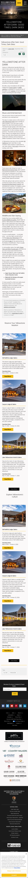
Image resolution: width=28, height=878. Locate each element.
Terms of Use (6, 721)
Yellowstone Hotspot (14, 35)
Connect (7, 35)
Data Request (10, 723)
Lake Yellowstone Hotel (8, 121)
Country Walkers (14, 829)
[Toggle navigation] (25, 2)
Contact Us (18, 723)
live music (15, 146)
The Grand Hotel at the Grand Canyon (14, 815)
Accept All (14, 875)
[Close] (26, 854)
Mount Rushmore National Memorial (15, 819)
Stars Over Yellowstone (13, 238)
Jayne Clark (11, 49)
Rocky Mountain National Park (15, 821)
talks (10, 241)
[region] (14, 865)
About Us (20, 712)
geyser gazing (13, 87)
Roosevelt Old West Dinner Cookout (11, 184)
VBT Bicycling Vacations (15, 835)
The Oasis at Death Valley (15, 811)
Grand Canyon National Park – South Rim (15, 817)
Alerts (13, 712)
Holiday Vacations (14, 833)
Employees (9, 717)
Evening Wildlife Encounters (9, 220)
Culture (5, 672)
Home (2, 35)
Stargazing (13, 672)
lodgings (13, 91)
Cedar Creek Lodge (15, 809)
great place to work (17, 313)
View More (14, 489)
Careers (18, 715)
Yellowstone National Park (15, 823)
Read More (7, 376)
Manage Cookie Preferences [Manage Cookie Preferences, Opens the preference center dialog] (14, 870)
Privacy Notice (17, 867)
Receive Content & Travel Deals (14, 685)
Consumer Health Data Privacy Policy (13, 719)
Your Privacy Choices (18, 721)
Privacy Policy (18, 717)
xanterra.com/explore (9, 307)
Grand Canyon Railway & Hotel (15, 831)
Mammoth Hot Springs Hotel (9, 170)
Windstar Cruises (14, 837)
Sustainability (10, 715)
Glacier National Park (15, 813)
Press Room (14, 725)
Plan (21, 35)
